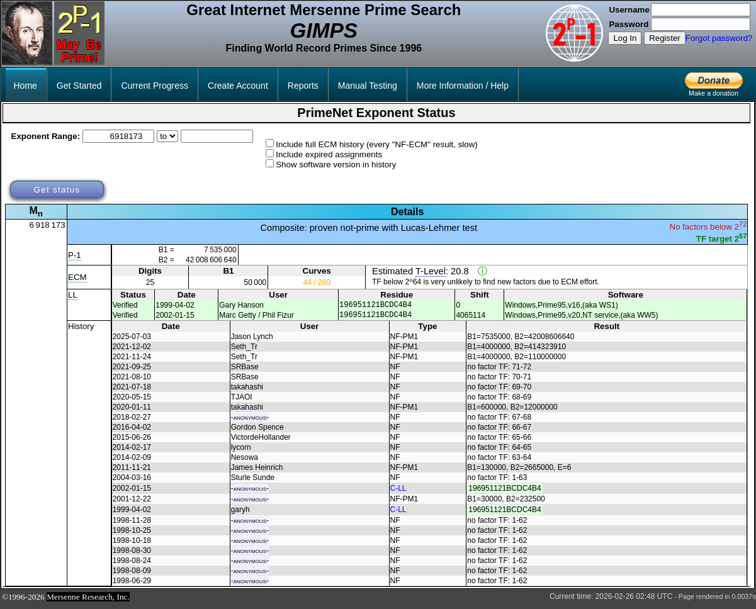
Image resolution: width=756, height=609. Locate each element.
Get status (56, 189)
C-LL (398, 492)
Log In (624, 38)
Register (664, 38)
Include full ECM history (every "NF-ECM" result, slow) (377, 144)
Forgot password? (719, 38)
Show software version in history (336, 164)
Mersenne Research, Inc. (88, 600)
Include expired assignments (329, 154)
